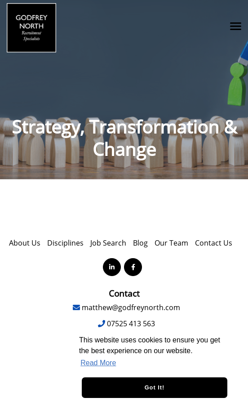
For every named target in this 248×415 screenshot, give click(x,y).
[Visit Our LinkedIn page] (112, 267)
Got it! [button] (155, 387)
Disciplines (65, 243)
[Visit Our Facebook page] (133, 267)
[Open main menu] (232, 26)
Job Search (108, 243)
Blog (140, 243)
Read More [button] (98, 363)
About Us (24, 243)
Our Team (171, 243)
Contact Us (213, 243)
